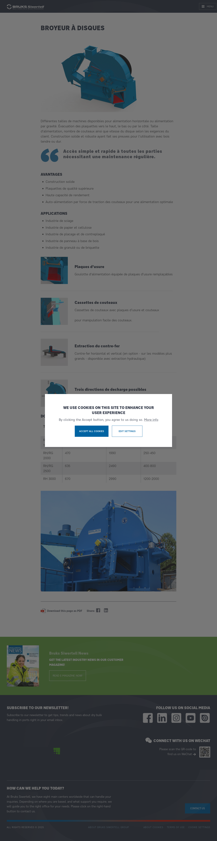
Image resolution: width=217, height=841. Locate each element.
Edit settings (127, 431)
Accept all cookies (91, 431)
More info (151, 420)
